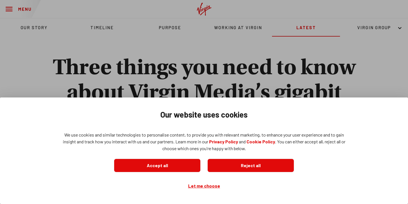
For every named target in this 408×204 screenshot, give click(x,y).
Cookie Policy (260, 141)
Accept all (157, 165)
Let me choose (204, 185)
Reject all (251, 165)
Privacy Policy (223, 141)
